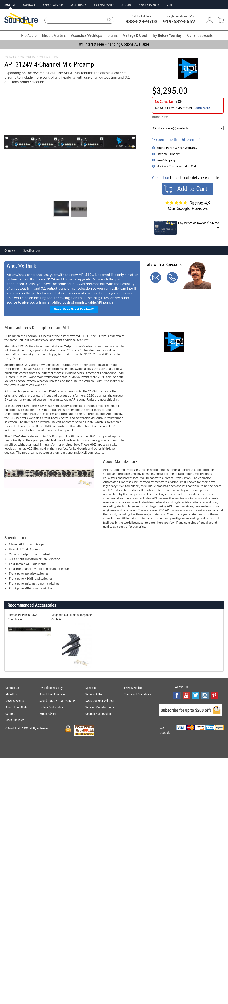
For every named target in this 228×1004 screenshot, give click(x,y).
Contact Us (12, 688)
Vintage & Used (135, 35)
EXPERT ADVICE (53, 4)
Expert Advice (47, 713)
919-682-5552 (179, 21)
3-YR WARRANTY (104, 4)
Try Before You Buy (167, 35)
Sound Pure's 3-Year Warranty (177, 147)
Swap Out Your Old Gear (99, 700)
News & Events (14, 700)
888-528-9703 (142, 21)
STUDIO (126, 4)
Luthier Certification (51, 707)
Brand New (160, 117)
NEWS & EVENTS (148, 4)
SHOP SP (10, 4)
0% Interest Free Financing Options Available (114, 44)
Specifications (31, 250)
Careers (10, 713)
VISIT (170, 4)
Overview (10, 250)
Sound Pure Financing (52, 694)
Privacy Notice (133, 688)
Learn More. (202, 108)
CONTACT (29, 4)
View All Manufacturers (99, 707)
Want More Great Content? (74, 309)
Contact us (160, 177)
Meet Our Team (14, 720)
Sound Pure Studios (17, 707)
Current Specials (200, 35)
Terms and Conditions (137, 694)
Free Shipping (166, 160)
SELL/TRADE (78, 4)
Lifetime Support (168, 154)
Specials (90, 688)
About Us (11, 694)
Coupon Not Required (98, 713)
